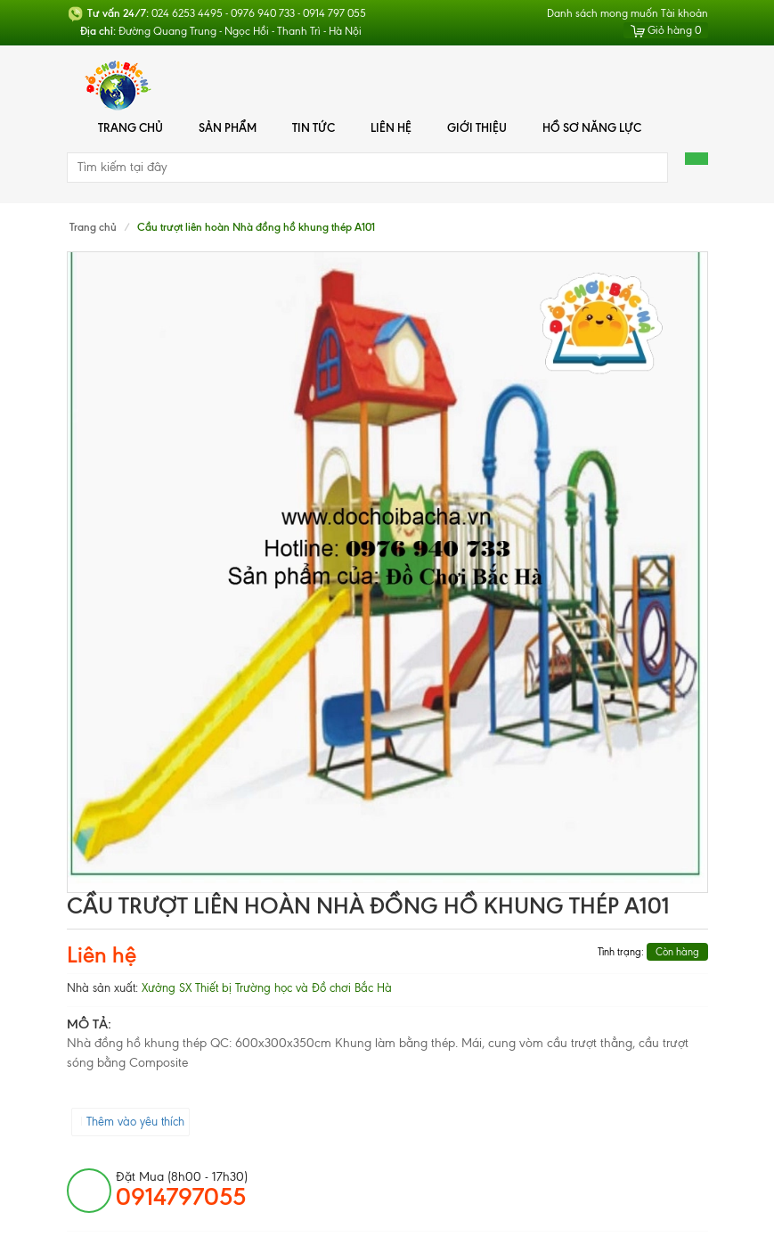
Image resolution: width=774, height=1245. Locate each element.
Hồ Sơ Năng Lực (591, 127)
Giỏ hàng (666, 30)
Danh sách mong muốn (602, 13)
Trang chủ (130, 127)
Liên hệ (391, 127)
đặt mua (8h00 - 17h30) (182, 1189)
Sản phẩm (228, 127)
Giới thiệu (477, 127)
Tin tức (313, 127)
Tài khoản (684, 13)
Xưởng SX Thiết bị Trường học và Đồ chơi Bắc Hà (267, 988)
